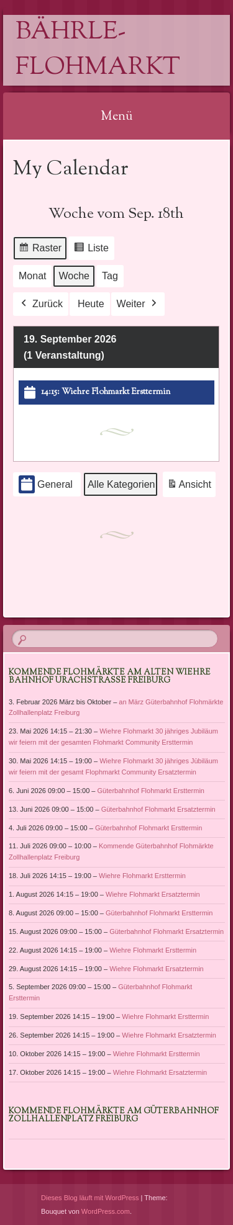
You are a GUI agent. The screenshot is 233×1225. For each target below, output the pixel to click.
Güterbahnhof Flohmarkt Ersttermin (150, 790)
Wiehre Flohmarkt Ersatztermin (153, 894)
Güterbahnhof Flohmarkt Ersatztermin (158, 808)
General (46, 485)
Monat (32, 276)
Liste (91, 250)
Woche (74, 276)
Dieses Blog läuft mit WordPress (90, 1197)
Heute (91, 303)
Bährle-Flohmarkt (98, 50)
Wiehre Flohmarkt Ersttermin (142, 875)
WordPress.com (105, 1211)
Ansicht (191, 486)
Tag (110, 276)
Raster (40, 250)
